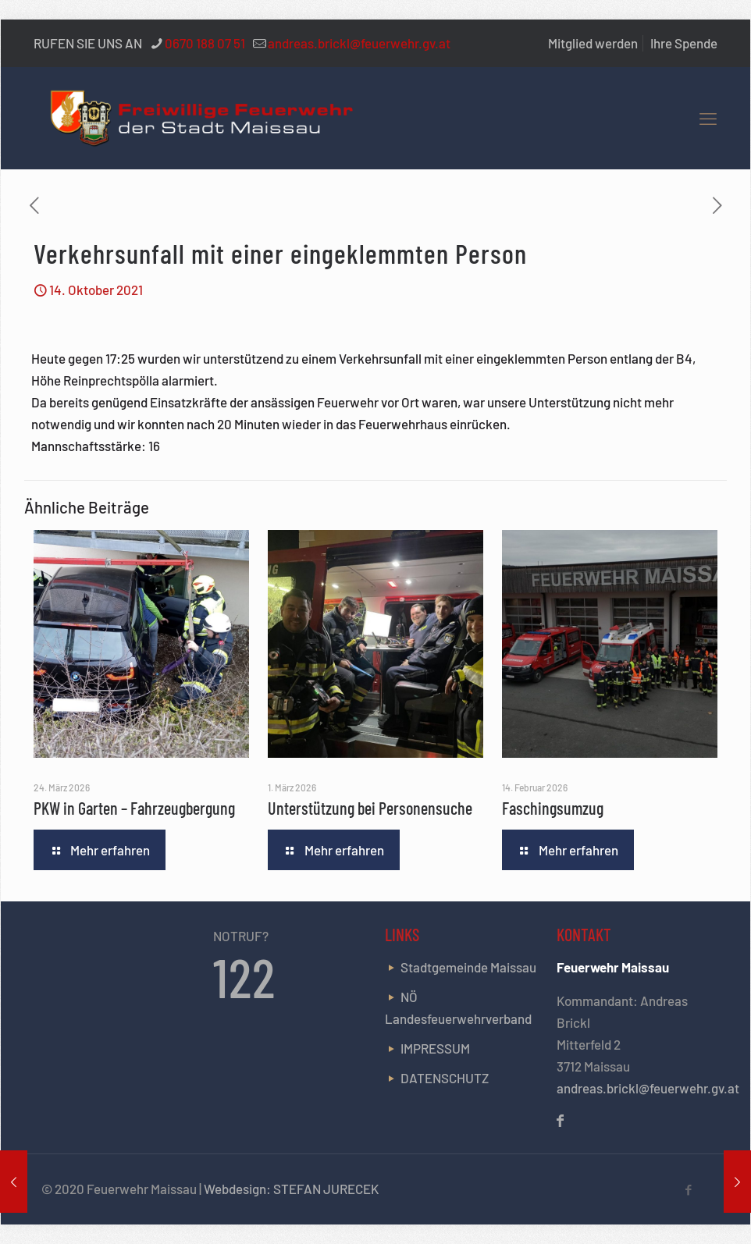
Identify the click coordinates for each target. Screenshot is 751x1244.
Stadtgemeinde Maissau (468, 967)
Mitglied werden (593, 43)
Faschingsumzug (552, 808)
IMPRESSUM (435, 1048)
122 (244, 976)
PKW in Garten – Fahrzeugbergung (134, 808)
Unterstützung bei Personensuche (370, 808)
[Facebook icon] (688, 1189)
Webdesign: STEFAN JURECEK (291, 1188)
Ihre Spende (683, 43)
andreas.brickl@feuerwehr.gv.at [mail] (359, 43)
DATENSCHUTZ (444, 1078)
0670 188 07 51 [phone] (205, 43)
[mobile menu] (708, 118)
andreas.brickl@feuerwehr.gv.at (648, 1088)
